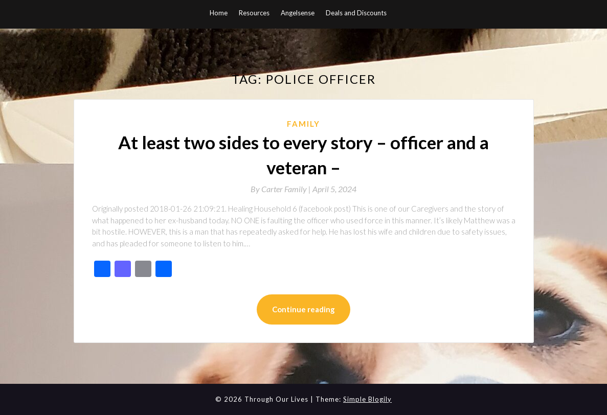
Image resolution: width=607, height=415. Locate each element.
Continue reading (303, 309)
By (281, 189)
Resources (254, 13)
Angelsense (297, 13)
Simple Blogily (367, 399)
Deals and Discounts (356, 13)
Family (303, 123)
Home (219, 13)
